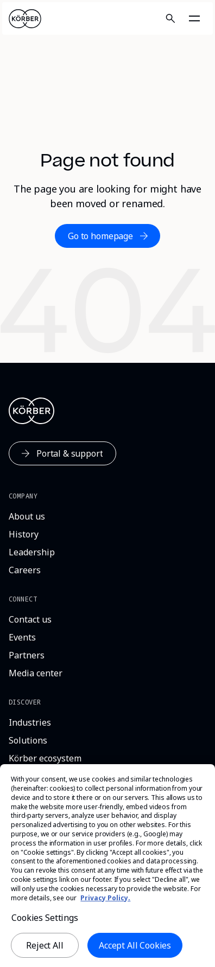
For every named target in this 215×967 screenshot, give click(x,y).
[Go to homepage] (107, 236)
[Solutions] (28, 740)
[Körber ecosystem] (45, 758)
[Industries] (30, 722)
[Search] (170, 18)
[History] (24, 534)
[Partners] (27, 655)
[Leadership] (32, 552)
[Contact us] (30, 619)
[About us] (27, 516)
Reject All (44, 950)
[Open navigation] (194, 18)
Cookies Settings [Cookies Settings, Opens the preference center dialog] (44, 922)
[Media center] (35, 673)
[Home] (25, 18)
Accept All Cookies (135, 950)
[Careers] (25, 570)
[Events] (22, 637)
